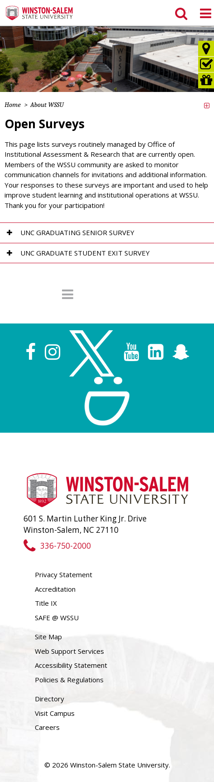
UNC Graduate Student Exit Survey (85, 252)
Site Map (48, 636)
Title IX (46, 603)
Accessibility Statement (71, 665)
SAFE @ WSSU (57, 617)
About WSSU (47, 105)
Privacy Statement (63, 574)
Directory (49, 698)
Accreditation (55, 589)
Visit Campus (55, 713)
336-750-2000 (57, 546)
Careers (47, 727)
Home (13, 105)
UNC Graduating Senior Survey (77, 232)
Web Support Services (69, 651)
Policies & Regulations (69, 679)
